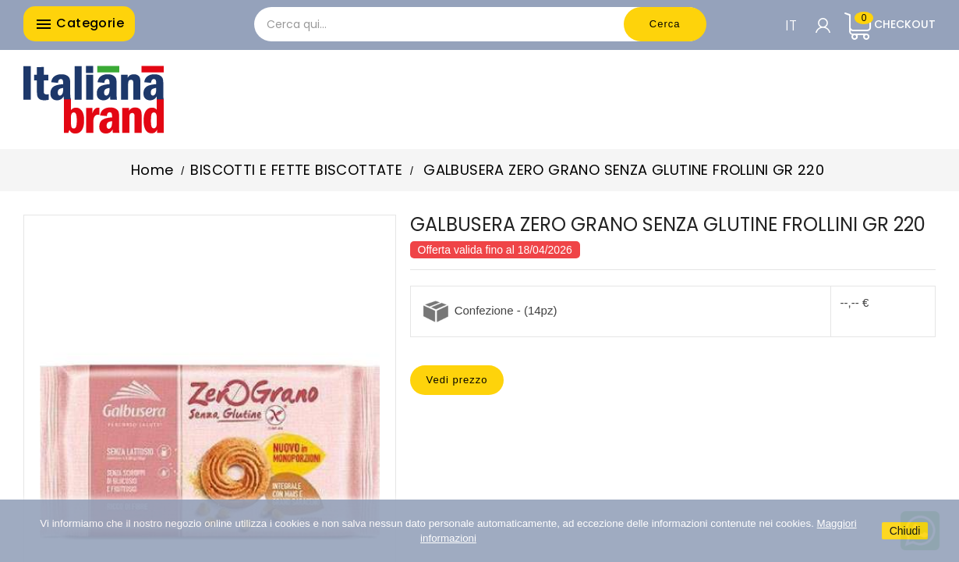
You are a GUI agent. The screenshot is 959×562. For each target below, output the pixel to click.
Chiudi (905, 531)
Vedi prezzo (457, 380)
